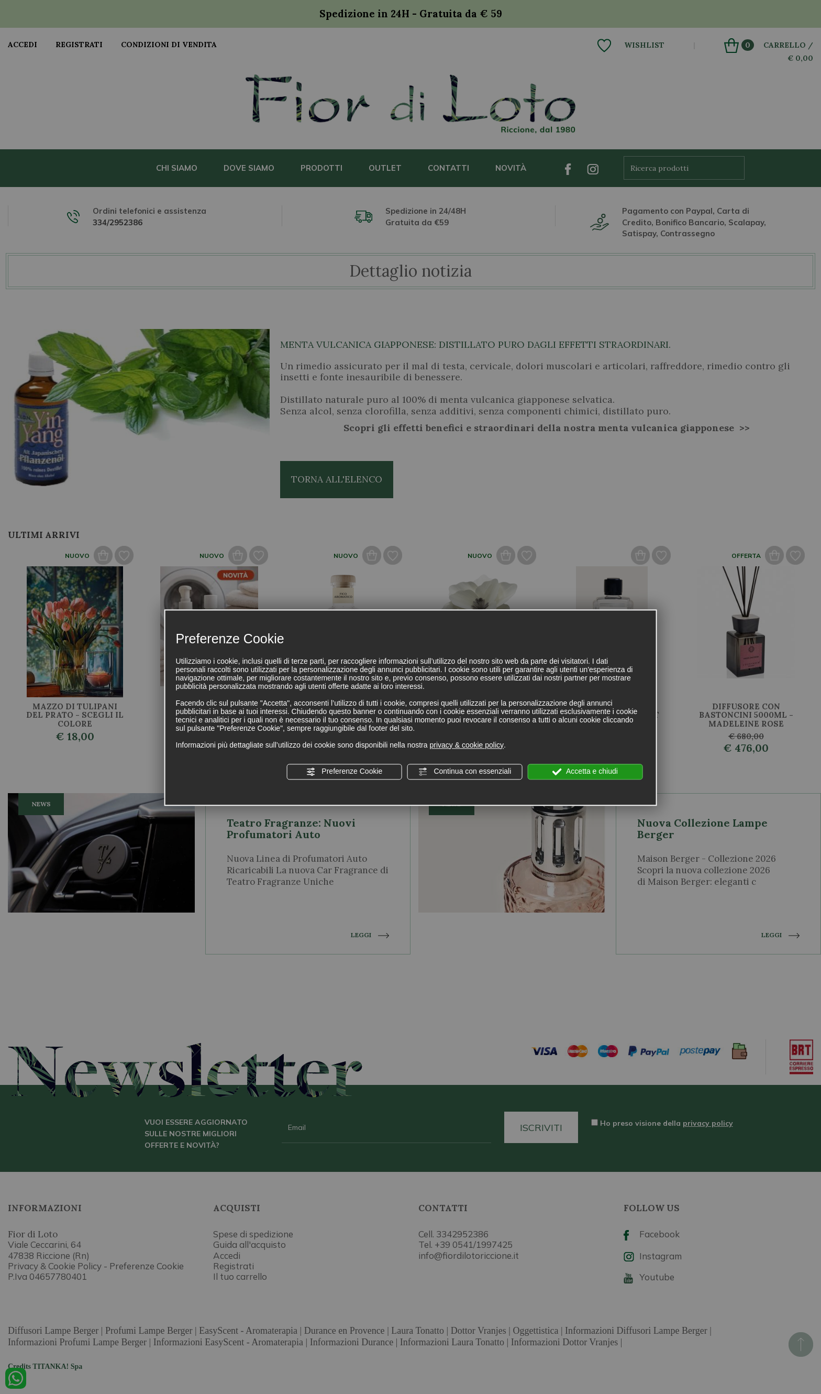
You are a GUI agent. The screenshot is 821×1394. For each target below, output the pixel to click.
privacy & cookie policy (466, 745)
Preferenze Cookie (344, 771)
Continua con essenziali (465, 771)
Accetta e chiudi (585, 771)
